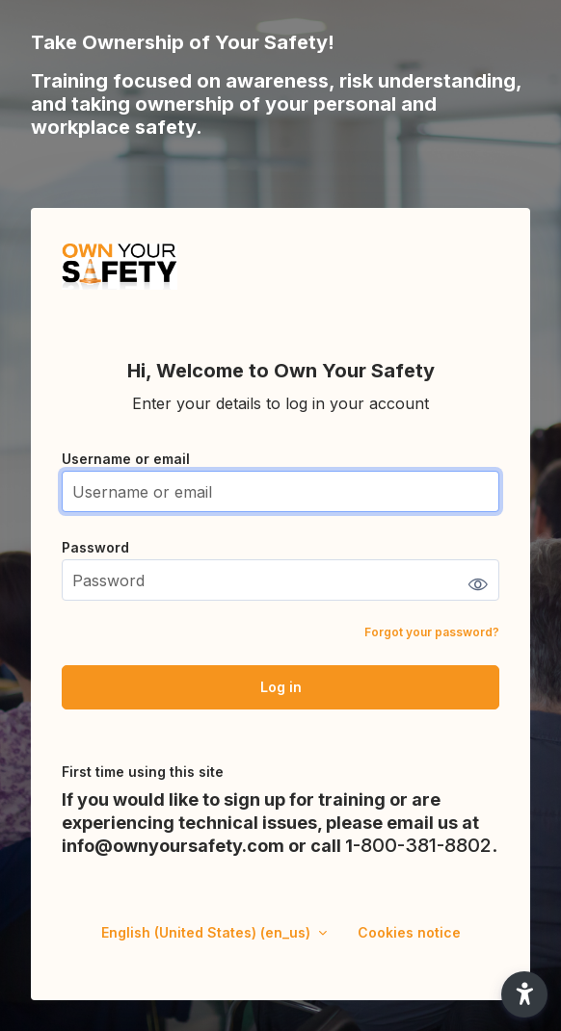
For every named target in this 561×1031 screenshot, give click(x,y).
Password (95, 547)
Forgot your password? (431, 632)
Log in (281, 687)
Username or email (126, 459)
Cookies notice (409, 932)
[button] (524, 994)
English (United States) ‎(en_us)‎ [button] (207, 932)
